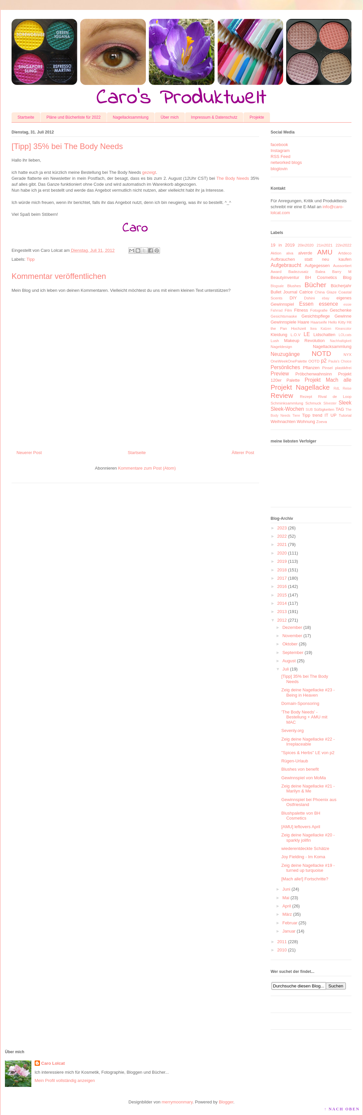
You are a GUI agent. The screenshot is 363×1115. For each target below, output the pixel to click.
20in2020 (306, 245)
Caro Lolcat (53, 1063)
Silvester (330, 403)
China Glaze (326, 292)
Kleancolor (343, 328)
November (292, 635)
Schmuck (313, 403)
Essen (306, 304)
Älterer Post (243, 452)
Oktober (290, 643)
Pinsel (327, 367)
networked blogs (286, 162)
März (287, 914)
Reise (347, 388)
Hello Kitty (337, 322)
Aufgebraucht (286, 265)
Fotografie (319, 310)
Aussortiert (342, 265)
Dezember (292, 627)
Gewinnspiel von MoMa (303, 777)
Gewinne (343, 316)
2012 (282, 620)
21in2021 (325, 245)
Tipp (30, 259)
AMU (324, 252)
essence (328, 304)
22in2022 (343, 245)
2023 (282, 527)
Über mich (170, 117)
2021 (282, 544)
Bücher (315, 284)
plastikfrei (343, 367)
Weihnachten (283, 421)
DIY (293, 297)
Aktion (276, 253)
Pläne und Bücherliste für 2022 (74, 117)
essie (347, 304)
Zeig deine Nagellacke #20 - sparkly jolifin (308, 837)
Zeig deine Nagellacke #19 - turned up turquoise (308, 868)
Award (276, 271)
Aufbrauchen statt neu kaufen (311, 259)
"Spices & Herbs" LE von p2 (307, 752)
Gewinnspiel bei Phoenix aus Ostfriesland (308, 802)
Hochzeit (298, 328)
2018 (282, 569)
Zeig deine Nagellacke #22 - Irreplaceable (308, 742)
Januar (289, 931)
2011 (282, 941)
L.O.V (296, 334)
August (289, 660)
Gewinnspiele (283, 322)
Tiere (296, 415)
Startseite (25, 117)
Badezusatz (298, 271)
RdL (337, 388)
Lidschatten (325, 334)
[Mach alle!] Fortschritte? (304, 878)
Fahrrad (276, 310)
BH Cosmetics (321, 277)
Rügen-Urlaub (294, 760)
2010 (282, 949)
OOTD (313, 361)
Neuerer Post (29, 452)
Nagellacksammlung (130, 117)
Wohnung (306, 421)
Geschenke (340, 310)
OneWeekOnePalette (289, 361)
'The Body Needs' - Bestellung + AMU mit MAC (304, 717)
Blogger (226, 1101)
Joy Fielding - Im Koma (303, 856)
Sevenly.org (292, 730)
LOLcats (345, 335)
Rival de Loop (334, 396)
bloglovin (279, 168)
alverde (305, 252)
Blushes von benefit (299, 769)
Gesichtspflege (316, 316)
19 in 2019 (283, 245)
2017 (282, 578)
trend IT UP (325, 415)
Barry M (341, 271)
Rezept (306, 396)
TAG (340, 409)
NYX (347, 354)
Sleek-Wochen (287, 409)
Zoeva (321, 421)
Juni (286, 889)
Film (288, 310)
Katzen (326, 328)
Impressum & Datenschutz (214, 117)
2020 (282, 553)
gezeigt (149, 172)
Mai (285, 897)
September (293, 652)
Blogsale (277, 286)
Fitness (301, 310)
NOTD (321, 353)
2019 (282, 561)
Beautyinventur (285, 277)
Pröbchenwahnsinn (313, 373)
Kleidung (279, 334)
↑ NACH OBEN (342, 1109)
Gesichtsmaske (284, 316)
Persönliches (285, 367)
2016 (282, 586)
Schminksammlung (287, 403)
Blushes (294, 286)
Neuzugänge (285, 354)
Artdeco (344, 253)
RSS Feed (280, 156)
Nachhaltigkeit (340, 341)
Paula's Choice (339, 361)
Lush (275, 340)
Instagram (280, 150)
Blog (347, 277)
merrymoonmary (177, 1101)
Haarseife (319, 322)
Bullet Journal (284, 291)
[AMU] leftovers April (300, 826)
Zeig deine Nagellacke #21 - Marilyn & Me (308, 789)
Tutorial (345, 415)
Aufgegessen (317, 265)
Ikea (313, 328)
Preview (280, 373)
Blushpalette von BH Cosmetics (300, 816)
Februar (290, 922)
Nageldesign (281, 346)
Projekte (256, 117)
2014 (282, 603)
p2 (323, 361)
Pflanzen (311, 367)
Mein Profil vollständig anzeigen (65, 1080)
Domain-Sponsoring (300, 703)
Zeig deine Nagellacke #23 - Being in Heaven (308, 692)
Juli (285, 669)
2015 (282, 595)
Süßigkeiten (324, 409)
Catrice (306, 291)
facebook (279, 144)
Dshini (309, 298)
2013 (282, 611)
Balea (320, 271)
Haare (303, 322)
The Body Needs (232, 178)
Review (282, 395)
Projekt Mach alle (328, 380)
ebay (326, 298)
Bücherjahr (341, 285)
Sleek (345, 402)
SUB (309, 409)
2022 (282, 536)
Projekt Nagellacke (300, 387)
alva (289, 253)
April (286, 906)
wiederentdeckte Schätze (305, 848)
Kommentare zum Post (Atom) (147, 468)
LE (307, 334)
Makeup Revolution (304, 340)
